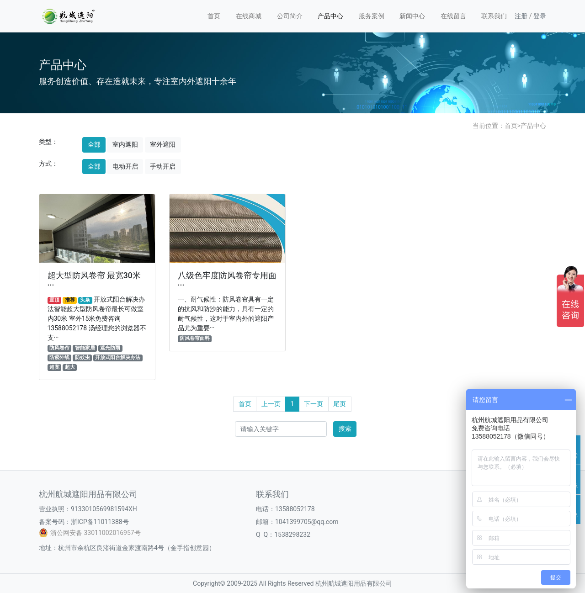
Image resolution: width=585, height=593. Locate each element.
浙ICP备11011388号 (100, 521)
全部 (94, 144)
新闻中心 (412, 16)
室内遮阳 (125, 144)
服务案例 (371, 16)
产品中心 (330, 16)
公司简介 (290, 16)
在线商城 (248, 16)
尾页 (339, 404)
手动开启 (163, 166)
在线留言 (453, 16)
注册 (521, 16)
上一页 (271, 404)
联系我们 (494, 16)
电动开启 (125, 166)
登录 (539, 16)
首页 (213, 16)
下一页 (313, 404)
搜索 (345, 428)
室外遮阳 (163, 144)
